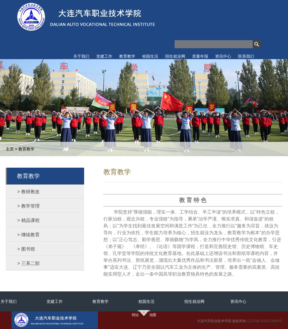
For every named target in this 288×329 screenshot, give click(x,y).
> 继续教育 (28, 234)
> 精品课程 (28, 220)
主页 (10, 149)
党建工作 (55, 301)
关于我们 (9, 301)
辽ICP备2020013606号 (264, 321)
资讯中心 (238, 301)
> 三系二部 (28, 263)
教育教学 (26, 149)
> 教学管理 (28, 206)
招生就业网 (194, 301)
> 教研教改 (28, 191)
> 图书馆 (26, 249)
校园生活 (146, 301)
